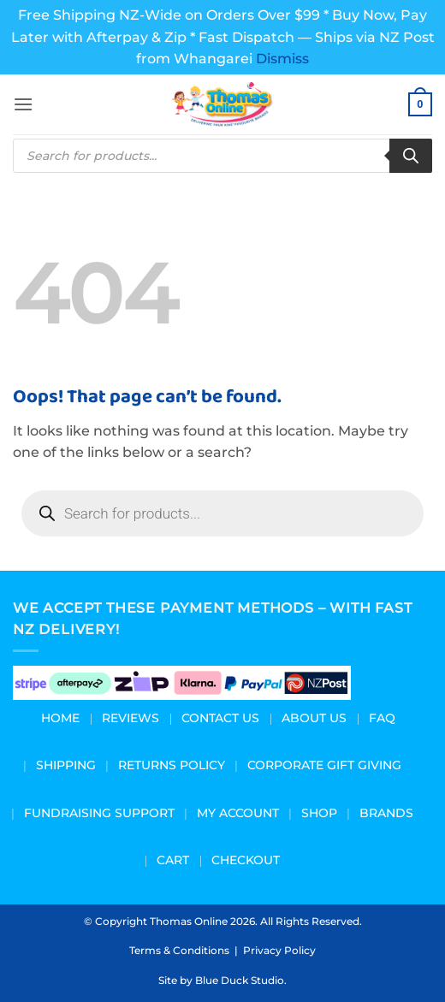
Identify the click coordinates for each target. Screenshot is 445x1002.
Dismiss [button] (282, 58)
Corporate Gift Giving (324, 765)
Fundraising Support (99, 813)
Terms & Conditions (179, 950)
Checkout (245, 860)
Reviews (130, 718)
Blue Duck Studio (239, 980)
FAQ (382, 718)
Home (60, 718)
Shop (319, 813)
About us (314, 718)
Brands (386, 813)
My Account (238, 813)
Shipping (66, 765)
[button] (23, 104)
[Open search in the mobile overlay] (222, 156)
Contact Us (220, 718)
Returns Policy (171, 765)
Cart (173, 860)
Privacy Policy (279, 950)
